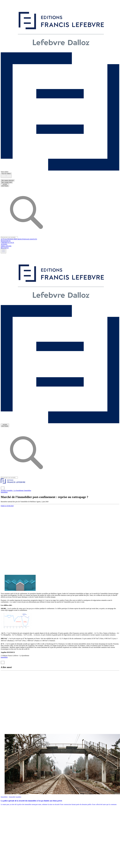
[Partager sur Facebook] (6, 485)
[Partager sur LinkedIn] (2, 485)
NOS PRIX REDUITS (17, 239)
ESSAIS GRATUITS (30, 239)
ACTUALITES (5, 239)
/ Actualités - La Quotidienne (14, 490)
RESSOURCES (5, 241)
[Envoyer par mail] (6, 488)
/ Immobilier (27, 490)
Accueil (3, 490)
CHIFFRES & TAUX (7, 242)
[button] (6, 175)
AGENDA (4, 244)
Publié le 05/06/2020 (7, 506)
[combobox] (60, 175)
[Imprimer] (3, 488)
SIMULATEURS (6, 246)
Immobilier (4, 492)
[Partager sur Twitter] (4, 485)
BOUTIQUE (5, 248)
